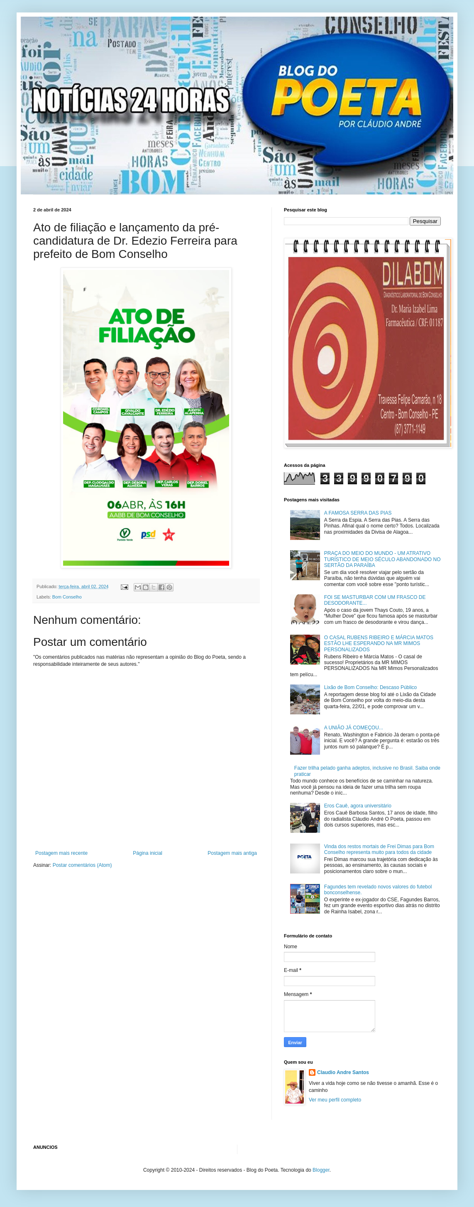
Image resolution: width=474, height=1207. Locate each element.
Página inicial (147, 853)
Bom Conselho (67, 596)
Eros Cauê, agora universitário (357, 806)
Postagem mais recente (61, 853)
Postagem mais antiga (232, 853)
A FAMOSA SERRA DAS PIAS (358, 513)
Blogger (321, 1170)
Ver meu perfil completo (335, 1100)
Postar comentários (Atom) (82, 865)
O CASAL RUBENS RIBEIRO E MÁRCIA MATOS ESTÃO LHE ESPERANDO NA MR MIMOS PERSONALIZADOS (378, 644)
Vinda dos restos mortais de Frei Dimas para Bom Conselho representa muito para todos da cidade (379, 849)
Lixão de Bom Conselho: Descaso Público (370, 687)
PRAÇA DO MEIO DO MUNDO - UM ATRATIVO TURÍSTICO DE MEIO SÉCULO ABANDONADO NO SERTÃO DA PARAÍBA (382, 559)
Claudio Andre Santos (343, 1072)
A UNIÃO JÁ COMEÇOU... (353, 728)
